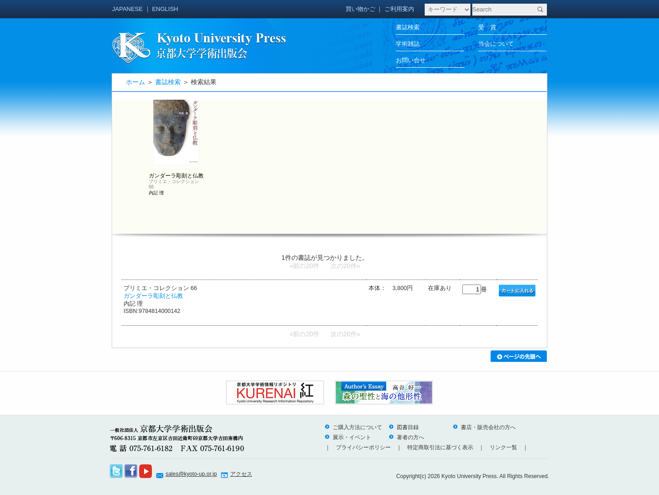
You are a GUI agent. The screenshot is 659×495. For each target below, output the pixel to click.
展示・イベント (348, 437)
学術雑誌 (408, 43)
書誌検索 (408, 27)
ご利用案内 (399, 8)
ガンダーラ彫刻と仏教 (153, 296)
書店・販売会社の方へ (484, 427)
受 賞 (487, 27)
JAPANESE (127, 8)
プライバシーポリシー (363, 447)
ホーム (135, 82)
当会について (496, 43)
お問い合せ (411, 60)
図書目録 (403, 427)
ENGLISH (165, 8)
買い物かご (360, 8)
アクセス (241, 474)
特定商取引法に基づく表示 (440, 447)
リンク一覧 (503, 447)
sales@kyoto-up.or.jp (191, 474)
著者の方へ (406, 437)
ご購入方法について (353, 427)
